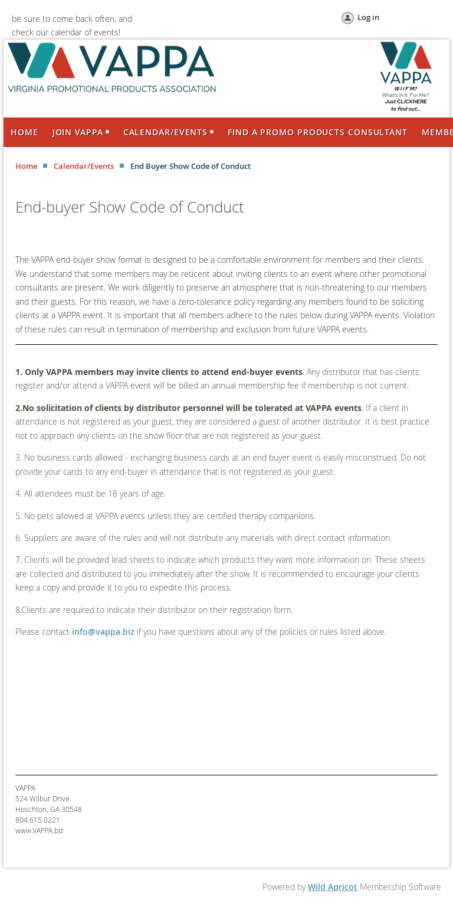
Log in (368, 17)
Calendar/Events (84, 166)
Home (26, 166)
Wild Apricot (332, 886)
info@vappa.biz (103, 631)
